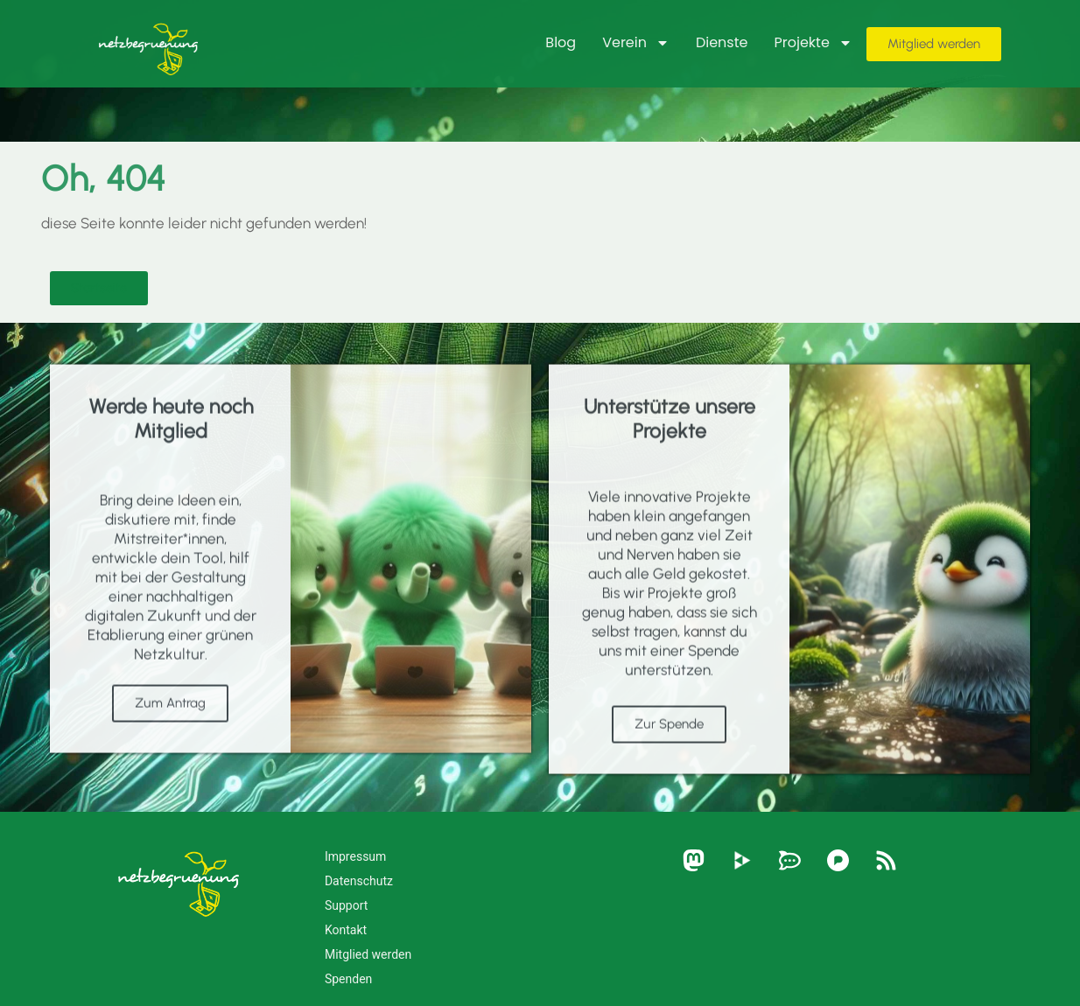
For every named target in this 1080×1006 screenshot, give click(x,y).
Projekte (813, 42)
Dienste (722, 42)
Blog (560, 42)
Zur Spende (669, 762)
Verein (636, 42)
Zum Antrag (170, 741)
